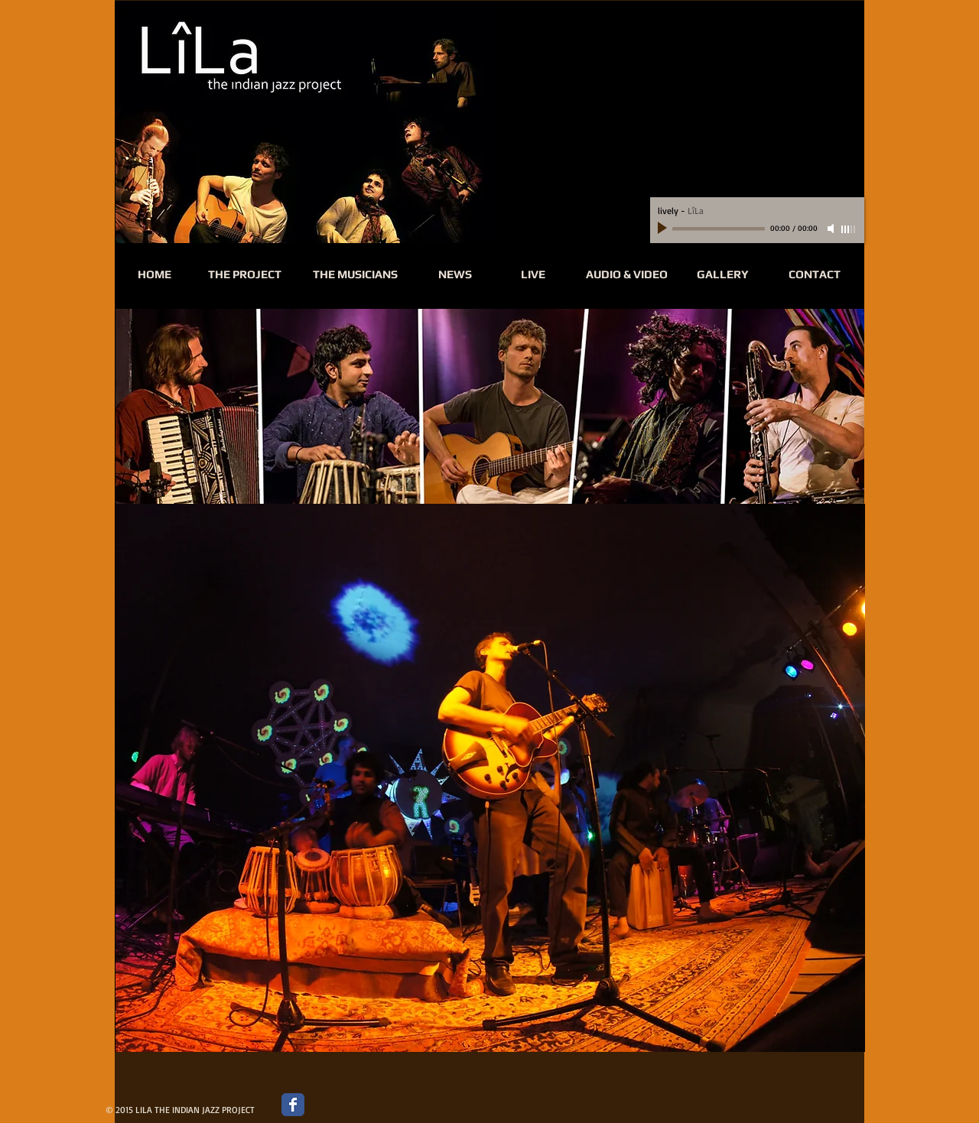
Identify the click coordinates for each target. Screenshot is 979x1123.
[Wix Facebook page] (292, 1104)
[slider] (849, 229)
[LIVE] (533, 274)
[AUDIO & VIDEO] (626, 274)
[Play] (664, 228)
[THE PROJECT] (244, 274)
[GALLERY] (723, 274)
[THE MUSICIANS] (354, 274)
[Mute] (832, 228)
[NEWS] (454, 274)
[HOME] (154, 274)
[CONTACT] (814, 274)
